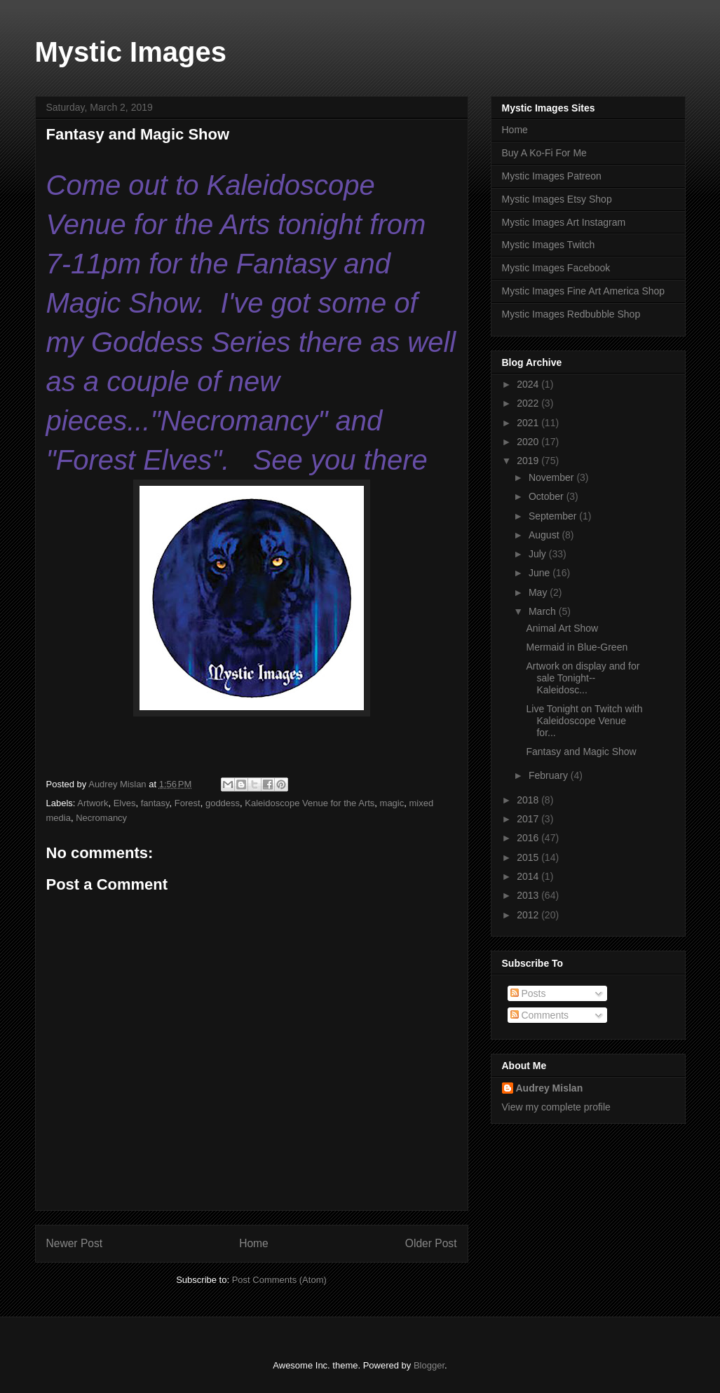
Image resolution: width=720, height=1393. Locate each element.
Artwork (92, 803)
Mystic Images (130, 51)
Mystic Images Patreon (552, 176)
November (552, 477)
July (539, 553)
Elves (125, 803)
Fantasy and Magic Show (581, 751)
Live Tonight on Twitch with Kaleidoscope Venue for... (584, 720)
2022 (529, 403)
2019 (529, 460)
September (554, 516)
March (544, 611)
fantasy (155, 803)
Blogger (429, 1365)
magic (392, 803)
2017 (529, 818)
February (550, 775)
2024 (529, 384)
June (540, 572)
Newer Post (74, 1243)
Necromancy (101, 818)
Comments (539, 1015)
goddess (222, 803)
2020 (529, 441)
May (539, 592)
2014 (529, 876)
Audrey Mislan (549, 1088)
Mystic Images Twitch (548, 244)
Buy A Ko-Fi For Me (544, 152)
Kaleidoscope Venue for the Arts (309, 803)
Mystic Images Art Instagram (564, 222)
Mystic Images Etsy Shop (557, 199)
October (547, 496)
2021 (529, 422)
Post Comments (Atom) (279, 1280)
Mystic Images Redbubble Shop (571, 314)
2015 (529, 857)
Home (254, 1243)
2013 (529, 895)
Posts (528, 993)
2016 (529, 837)
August (545, 535)
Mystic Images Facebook (556, 267)
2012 (529, 914)
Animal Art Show (562, 628)
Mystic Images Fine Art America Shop (583, 291)
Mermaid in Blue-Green (576, 647)
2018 (529, 800)
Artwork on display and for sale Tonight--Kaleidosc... (582, 677)
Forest (188, 803)
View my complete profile (556, 1107)
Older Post (431, 1243)
